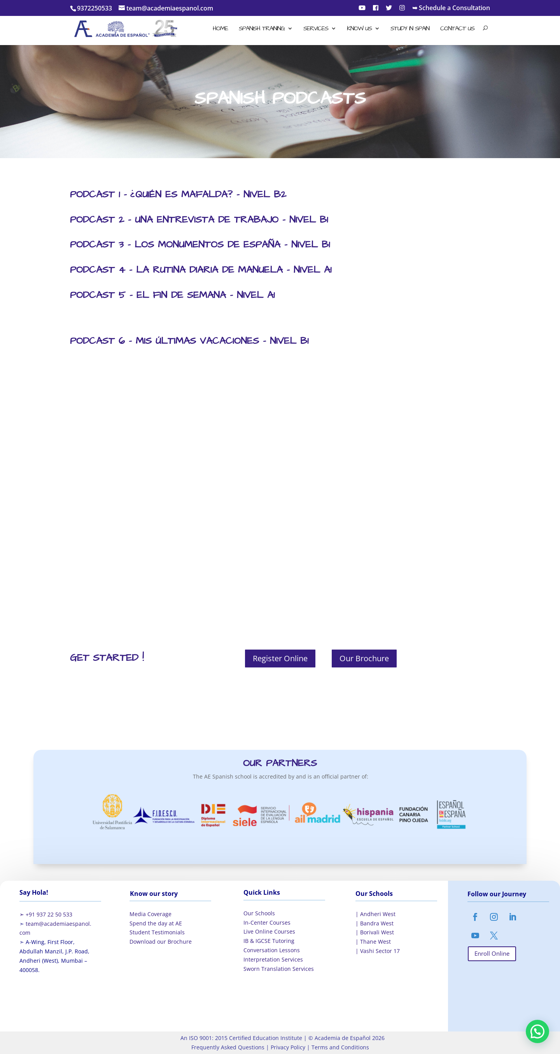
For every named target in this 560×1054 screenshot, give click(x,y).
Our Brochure (364, 658)
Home (220, 29)
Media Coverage (151, 914)
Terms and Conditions (339, 1047)
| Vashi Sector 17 (377, 951)
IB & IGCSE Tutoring (268, 940)
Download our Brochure (161, 941)
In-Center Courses (266, 922)
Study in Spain (409, 29)
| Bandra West (374, 923)
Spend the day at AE (156, 923)
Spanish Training (262, 29)
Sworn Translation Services (278, 968)
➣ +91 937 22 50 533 (45, 914)
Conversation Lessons (271, 950)
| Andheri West (375, 914)
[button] (537, 1031)
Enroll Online (491, 953)
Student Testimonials (157, 932)
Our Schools (259, 913)
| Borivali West (374, 932)
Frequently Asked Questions (227, 1047)
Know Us (359, 29)
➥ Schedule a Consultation (451, 8)
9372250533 (94, 8)
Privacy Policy (287, 1047)
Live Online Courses (269, 931)
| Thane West (373, 941)
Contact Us (457, 29)
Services (315, 29)
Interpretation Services (273, 959)
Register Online (280, 658)
